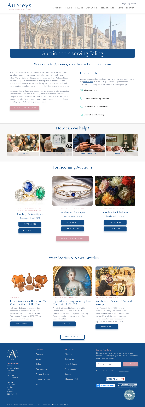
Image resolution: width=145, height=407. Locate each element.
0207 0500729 (12, 394)
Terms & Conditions (43, 405)
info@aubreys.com (91, 90)
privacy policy (123, 371)
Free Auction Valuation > (25, 108)
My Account (132, 4)
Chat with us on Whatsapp (94, 115)
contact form (88, 82)
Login (124, 4)
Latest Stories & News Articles (72, 258)
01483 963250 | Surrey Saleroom (96, 98)
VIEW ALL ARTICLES (72, 337)
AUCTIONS (58, 8)
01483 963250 (12, 377)
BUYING (68, 8)
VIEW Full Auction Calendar (72, 239)
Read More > (21, 324)
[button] (92, 8)
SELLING (79, 8)
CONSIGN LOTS (29, 230)
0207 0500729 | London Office (96, 107)
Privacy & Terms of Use (60, 405)
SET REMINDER (30, 224)
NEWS (120, 8)
